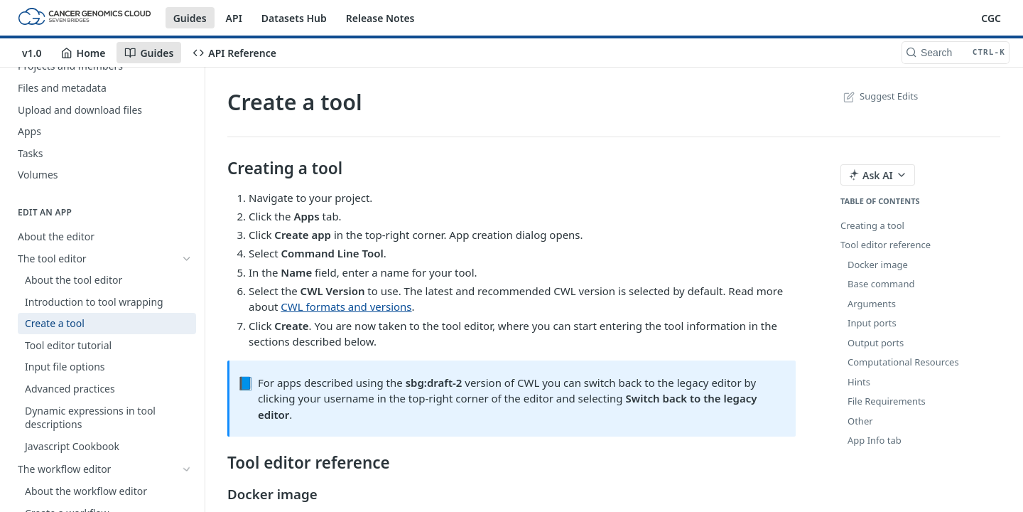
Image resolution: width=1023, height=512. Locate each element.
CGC (991, 18)
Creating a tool (872, 225)
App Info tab (875, 440)
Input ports (872, 322)
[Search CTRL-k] (955, 52)
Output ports (876, 342)
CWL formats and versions (346, 306)
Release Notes (380, 18)
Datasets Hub (294, 18)
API (234, 18)
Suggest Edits (879, 96)
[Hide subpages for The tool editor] (187, 258)
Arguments (872, 303)
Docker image (878, 264)
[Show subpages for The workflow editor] (187, 469)
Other (860, 421)
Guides (190, 18)
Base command (881, 283)
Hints (859, 381)
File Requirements (887, 401)
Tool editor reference (885, 244)
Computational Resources (903, 362)
